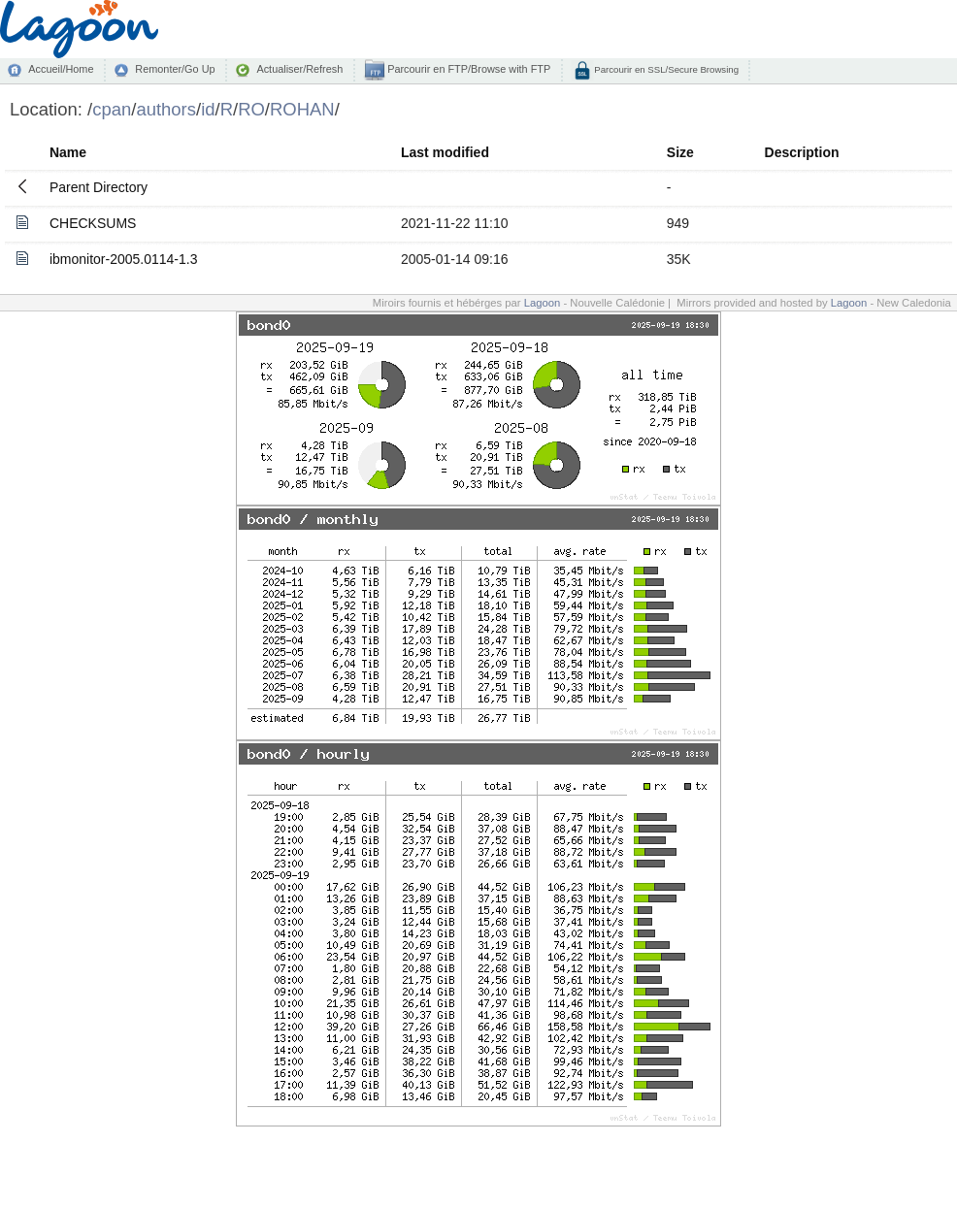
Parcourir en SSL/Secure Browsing (665, 69)
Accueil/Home (60, 69)
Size (680, 152)
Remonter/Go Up (174, 69)
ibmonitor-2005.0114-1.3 (124, 259)
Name (68, 152)
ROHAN (302, 109)
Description (802, 152)
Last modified (445, 152)
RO (251, 109)
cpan (111, 109)
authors (166, 109)
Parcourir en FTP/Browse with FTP (467, 69)
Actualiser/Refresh (299, 69)
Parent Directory (99, 187)
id (207, 109)
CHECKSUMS (93, 223)
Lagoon (542, 303)
